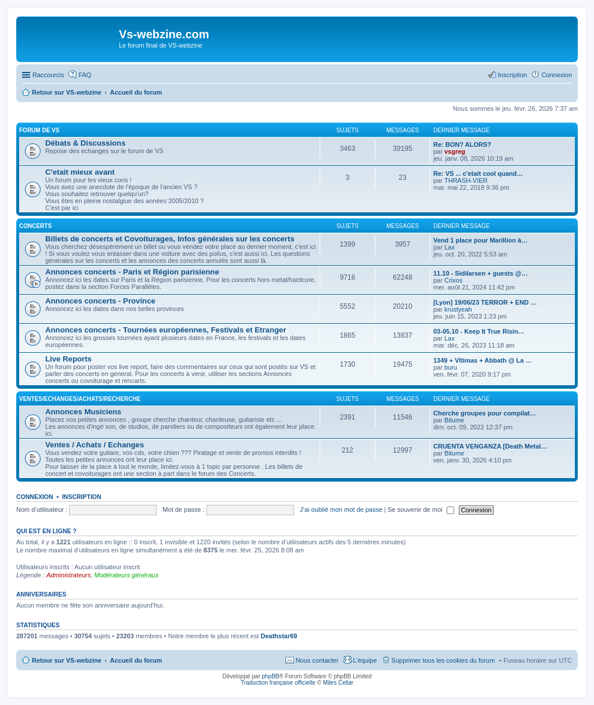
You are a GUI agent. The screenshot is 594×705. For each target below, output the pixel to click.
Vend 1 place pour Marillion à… (480, 240)
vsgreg (454, 151)
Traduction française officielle (278, 682)
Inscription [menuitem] (512, 74)
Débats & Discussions (85, 143)
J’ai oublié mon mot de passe (341, 509)
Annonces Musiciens (83, 411)
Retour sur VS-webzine (67, 660)
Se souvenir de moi (420, 509)
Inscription (82, 496)
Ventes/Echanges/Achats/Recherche (79, 399)
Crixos (453, 280)
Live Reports (68, 359)
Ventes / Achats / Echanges (94, 444)
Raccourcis (48, 74)
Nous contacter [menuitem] (317, 660)
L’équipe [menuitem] (365, 660)
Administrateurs (68, 575)
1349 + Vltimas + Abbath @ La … (482, 360)
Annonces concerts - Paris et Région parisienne (132, 271)
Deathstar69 (278, 635)
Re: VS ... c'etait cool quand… (478, 173)
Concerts (35, 226)
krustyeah (458, 309)
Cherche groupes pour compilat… (484, 413)
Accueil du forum (136, 660)
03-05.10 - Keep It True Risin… (478, 331)
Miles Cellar (338, 682)
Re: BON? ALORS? (462, 144)
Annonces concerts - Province (100, 301)
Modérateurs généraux (127, 575)
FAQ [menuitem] (84, 74)
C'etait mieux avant (80, 172)
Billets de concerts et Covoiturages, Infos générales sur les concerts (169, 238)
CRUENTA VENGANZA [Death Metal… (490, 446)
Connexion (34, 496)
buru (450, 367)
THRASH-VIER (466, 180)
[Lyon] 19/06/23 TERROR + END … (485, 302)
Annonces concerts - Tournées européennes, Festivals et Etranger (165, 330)
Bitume (454, 420)
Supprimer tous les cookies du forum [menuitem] (443, 660)
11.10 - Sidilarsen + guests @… (480, 273)
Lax (449, 247)
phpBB (270, 676)
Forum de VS (39, 130)
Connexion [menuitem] (556, 74)
